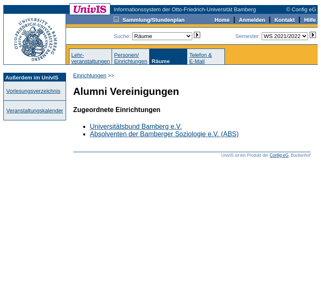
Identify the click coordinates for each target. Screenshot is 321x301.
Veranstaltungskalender (34, 110)
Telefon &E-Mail (200, 58)
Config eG (279, 155)
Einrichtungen (90, 75)
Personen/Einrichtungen (131, 58)
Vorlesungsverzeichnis (33, 91)
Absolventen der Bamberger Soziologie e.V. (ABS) (164, 134)
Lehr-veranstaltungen (90, 58)
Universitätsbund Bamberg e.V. (136, 126)
